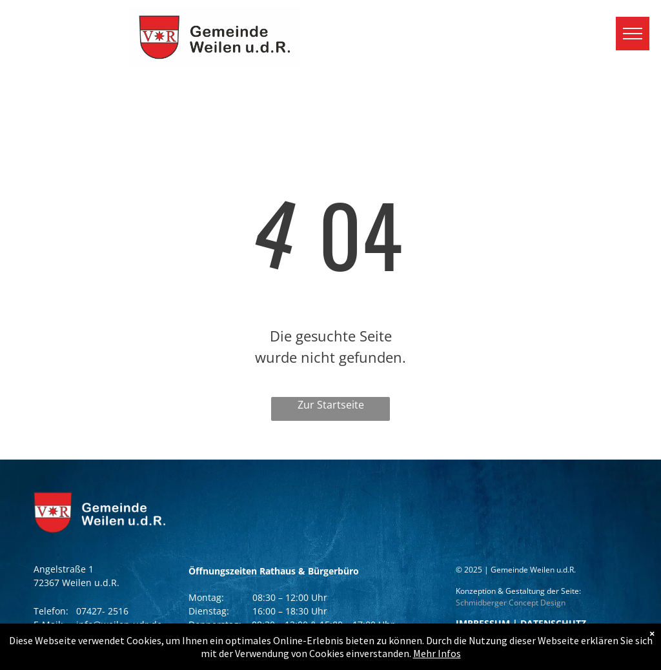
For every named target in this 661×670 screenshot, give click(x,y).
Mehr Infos (437, 653)
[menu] (632, 33)
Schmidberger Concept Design (510, 602)
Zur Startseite (331, 405)
